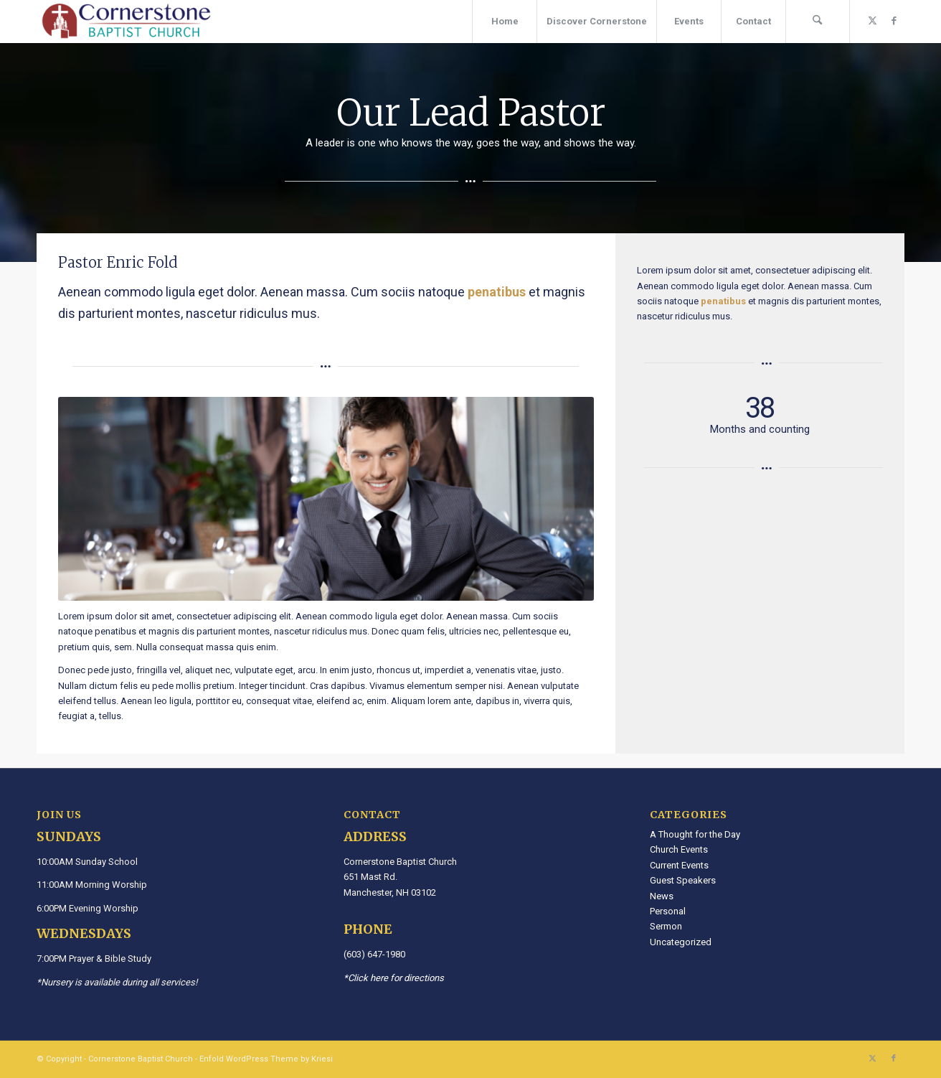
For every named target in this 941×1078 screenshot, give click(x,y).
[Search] (817, 21)
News (661, 896)
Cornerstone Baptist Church (140, 1059)
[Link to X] (872, 21)
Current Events (679, 865)
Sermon (666, 926)
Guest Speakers (683, 880)
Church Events (679, 849)
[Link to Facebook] (893, 21)
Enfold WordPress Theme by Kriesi (266, 1059)
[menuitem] (504, 21)
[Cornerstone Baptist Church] (126, 21)
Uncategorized (680, 942)
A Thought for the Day (695, 834)
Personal (668, 911)
